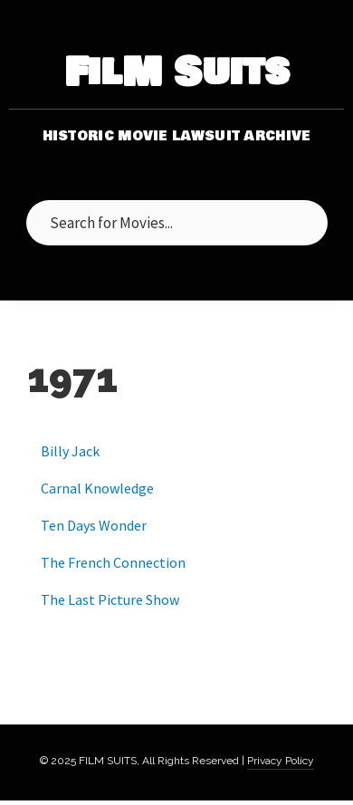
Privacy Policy (280, 760)
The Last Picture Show (110, 599)
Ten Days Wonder (94, 525)
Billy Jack (70, 451)
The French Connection (113, 562)
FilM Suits (177, 72)
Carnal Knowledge (97, 488)
